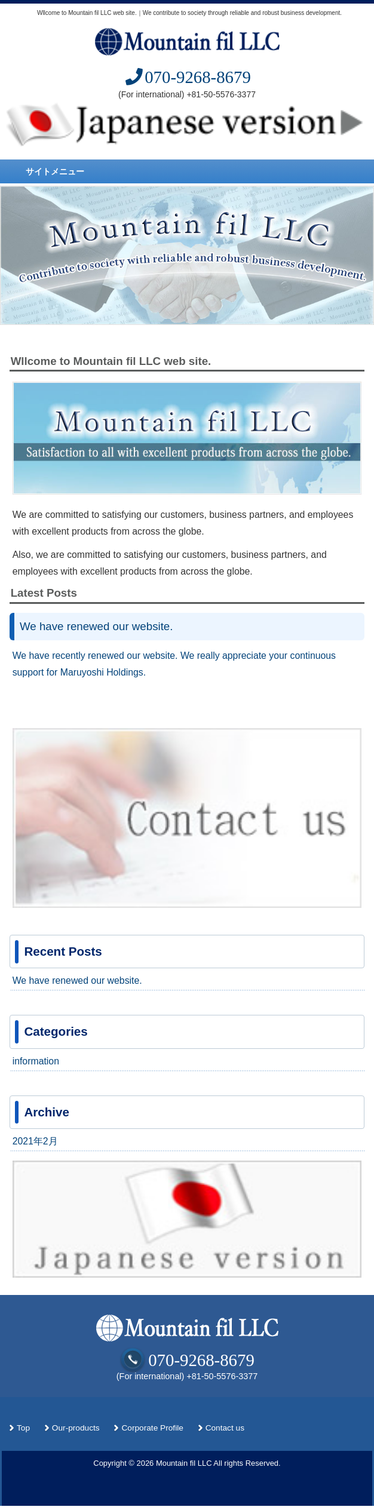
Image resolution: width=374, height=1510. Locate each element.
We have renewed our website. (96, 626)
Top (23, 1427)
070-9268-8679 (187, 77)
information (36, 1061)
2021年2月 (35, 1141)
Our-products (76, 1427)
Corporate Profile (152, 1427)
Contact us (225, 1427)
